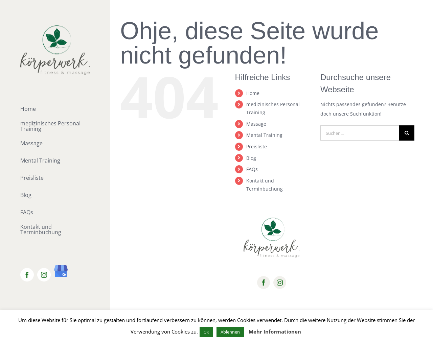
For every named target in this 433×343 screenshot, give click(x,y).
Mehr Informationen (275, 331)
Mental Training (264, 135)
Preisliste (256, 146)
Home (252, 93)
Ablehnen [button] (230, 332)
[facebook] (263, 282)
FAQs (252, 169)
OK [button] (206, 332)
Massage (256, 124)
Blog (251, 158)
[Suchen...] (359, 133)
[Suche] (406, 133)
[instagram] (279, 282)
